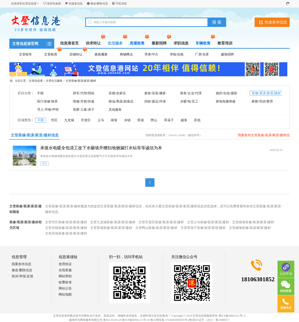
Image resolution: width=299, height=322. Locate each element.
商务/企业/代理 (191, 93)
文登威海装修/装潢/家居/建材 (250, 228)
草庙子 (169, 120)
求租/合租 (177, 54)
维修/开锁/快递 (83, 101)
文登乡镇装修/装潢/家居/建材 (66, 228)
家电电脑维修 (225, 101)
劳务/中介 (152, 54)
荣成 (140, 120)
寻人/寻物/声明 (48, 109)
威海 (184, 120)
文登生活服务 (54, 80)
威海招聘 (227, 54)
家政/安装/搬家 (155, 93)
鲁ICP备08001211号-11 (232, 315)
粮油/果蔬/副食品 (121, 101)
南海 (114, 120)
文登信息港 (36, 80)
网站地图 (65, 294)
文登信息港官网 (25, 44)
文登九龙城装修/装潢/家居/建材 (112, 222)
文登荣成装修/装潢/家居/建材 (111, 228)
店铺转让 (78, 53)
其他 (197, 120)
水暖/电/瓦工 (189, 101)
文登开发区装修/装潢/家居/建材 (161, 222)
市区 (54, 120)
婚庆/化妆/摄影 (226, 93)
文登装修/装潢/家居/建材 (81, 80)
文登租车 (25, 54)
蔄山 (154, 120)
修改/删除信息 (99, 3)
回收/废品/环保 (155, 101)
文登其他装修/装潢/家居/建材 (66, 233)
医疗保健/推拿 (47, 101)
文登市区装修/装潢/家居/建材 (66, 222)
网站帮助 (65, 276)
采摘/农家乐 (117, 93)
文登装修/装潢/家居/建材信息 (35, 135)
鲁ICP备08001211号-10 (136, 320)
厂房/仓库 (202, 54)
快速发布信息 (276, 22)
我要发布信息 (21, 264)
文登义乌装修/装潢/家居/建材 (208, 222)
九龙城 (69, 120)
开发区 (86, 120)
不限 (40, 93)
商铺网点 (126, 54)
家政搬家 (101, 54)
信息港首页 (69, 43)
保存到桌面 (54, 3)
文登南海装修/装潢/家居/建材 (253, 222)
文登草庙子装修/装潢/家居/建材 (203, 228)
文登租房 (53, 53)
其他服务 (115, 109)
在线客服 (65, 270)
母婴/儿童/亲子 (83, 109)
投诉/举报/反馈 (22, 276)
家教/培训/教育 (262, 101)
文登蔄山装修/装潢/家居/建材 (156, 228)
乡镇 (127, 120)
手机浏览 (121, 3)
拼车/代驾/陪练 (83, 93)
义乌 (100, 120)
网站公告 (65, 288)
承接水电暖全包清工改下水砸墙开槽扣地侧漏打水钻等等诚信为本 (101, 148)
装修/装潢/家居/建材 (266, 93)
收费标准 (65, 282)
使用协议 (65, 264)
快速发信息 (76, 3)
